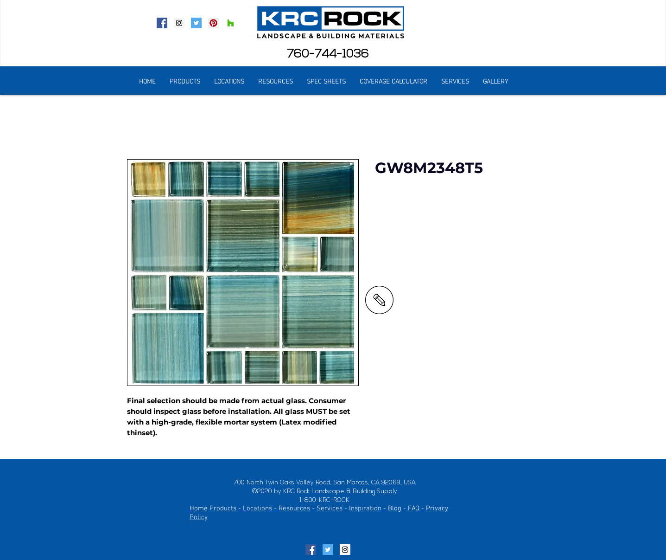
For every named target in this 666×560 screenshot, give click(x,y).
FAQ (413, 508)
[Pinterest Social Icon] (213, 23)
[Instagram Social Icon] (179, 23)
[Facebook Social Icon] (162, 23)
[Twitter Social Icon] (196, 23)
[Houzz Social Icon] (230, 23)
